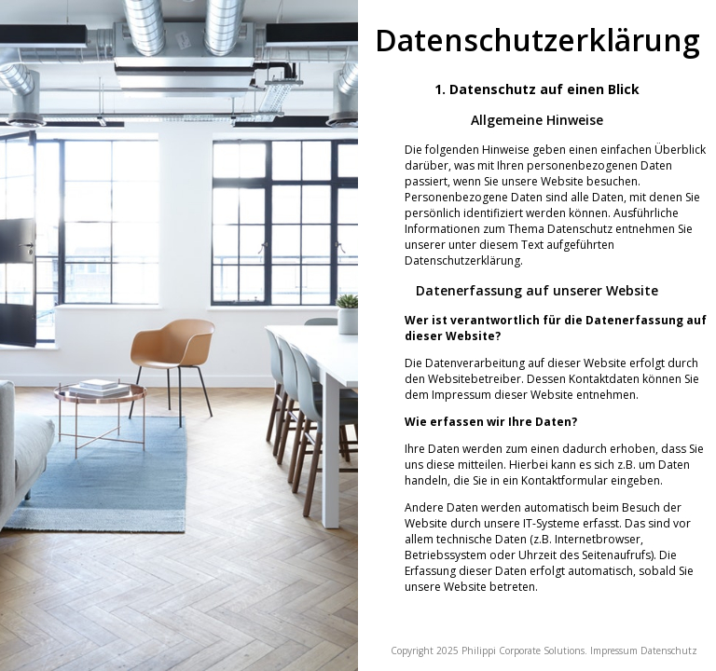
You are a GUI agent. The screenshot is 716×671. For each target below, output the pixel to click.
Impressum (614, 650)
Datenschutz (668, 650)
